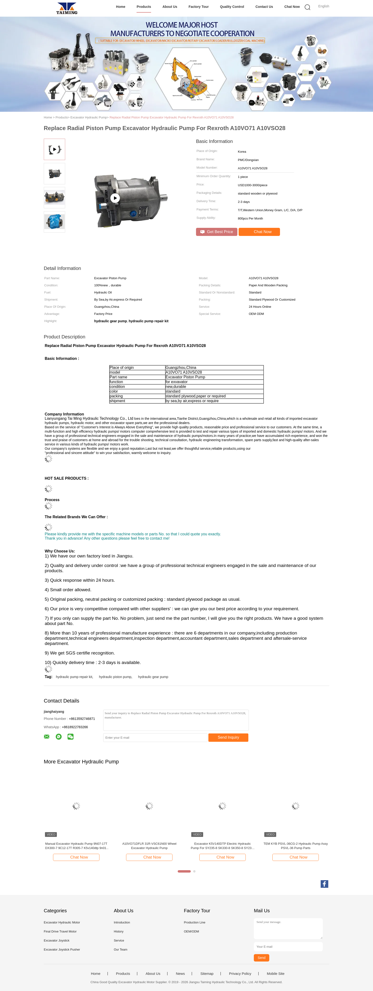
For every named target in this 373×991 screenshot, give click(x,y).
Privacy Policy (240, 973)
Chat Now (292, 7)
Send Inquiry (228, 737)
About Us (169, 7)
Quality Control (232, 7)
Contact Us (264, 7)
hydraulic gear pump (153, 677)
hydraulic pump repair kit (74, 677)
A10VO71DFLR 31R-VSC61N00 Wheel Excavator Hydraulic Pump (149, 846)
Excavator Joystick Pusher (62, 949)
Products (144, 7)
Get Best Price (216, 231)
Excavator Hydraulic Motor (62, 922)
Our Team (120, 949)
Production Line (194, 922)
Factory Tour (199, 7)
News (180, 973)
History (118, 931)
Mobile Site (276, 973)
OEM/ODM (191, 931)
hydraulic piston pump (115, 677)
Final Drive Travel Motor (60, 931)
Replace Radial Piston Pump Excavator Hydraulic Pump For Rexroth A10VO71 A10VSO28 (171, 117)
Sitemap (206, 973)
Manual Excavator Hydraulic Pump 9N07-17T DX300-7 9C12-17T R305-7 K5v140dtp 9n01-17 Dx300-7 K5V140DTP (76, 846)
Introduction (122, 922)
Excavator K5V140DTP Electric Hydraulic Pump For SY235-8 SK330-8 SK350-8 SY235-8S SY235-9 (222, 846)
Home (120, 7)
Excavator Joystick (56, 940)
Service (119, 940)
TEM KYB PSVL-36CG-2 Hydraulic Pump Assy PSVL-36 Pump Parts (296, 846)
